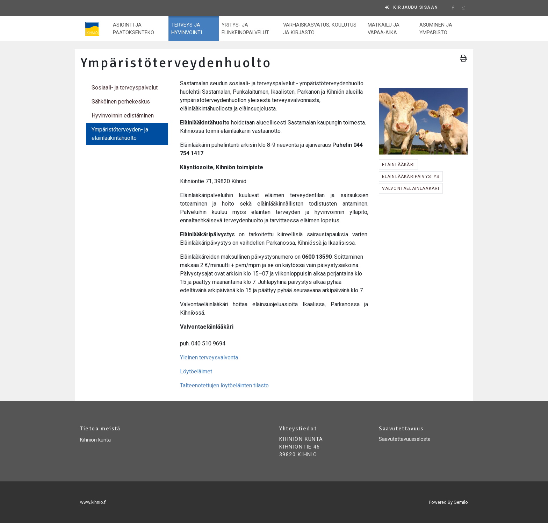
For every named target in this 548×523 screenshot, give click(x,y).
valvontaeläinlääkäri (411, 188)
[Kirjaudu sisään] (411, 7)
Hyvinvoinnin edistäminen (123, 115)
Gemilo (461, 502)
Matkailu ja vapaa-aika (383, 29)
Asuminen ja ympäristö (435, 29)
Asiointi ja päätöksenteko (133, 29)
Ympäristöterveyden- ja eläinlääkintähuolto (120, 133)
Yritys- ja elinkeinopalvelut (245, 29)
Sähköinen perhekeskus (121, 101)
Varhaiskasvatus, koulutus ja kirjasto (319, 29)
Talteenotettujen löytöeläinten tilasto (224, 385)
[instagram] (463, 8)
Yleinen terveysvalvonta (209, 357)
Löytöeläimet (196, 371)
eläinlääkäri (398, 165)
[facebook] (452, 8)
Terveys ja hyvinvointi (186, 29)
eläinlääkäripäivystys (411, 176)
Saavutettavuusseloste (405, 439)
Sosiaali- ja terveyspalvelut (125, 87)
